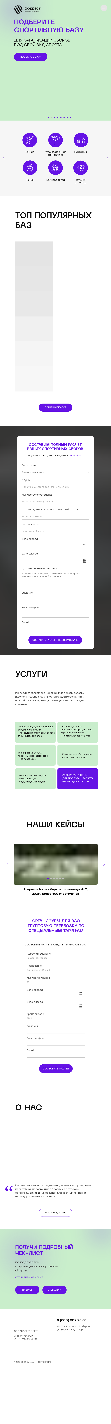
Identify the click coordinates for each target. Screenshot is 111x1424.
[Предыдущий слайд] (4, 158)
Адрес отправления (39, 953)
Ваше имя (27, 592)
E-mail (25, 622)
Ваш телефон (30, 607)
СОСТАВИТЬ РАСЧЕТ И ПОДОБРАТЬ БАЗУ (55, 640)
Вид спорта (29, 465)
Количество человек (39, 978)
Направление (30, 524)
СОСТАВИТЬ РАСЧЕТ (56, 1068)
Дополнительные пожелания (39, 568)
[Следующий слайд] (107, 158)
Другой (26, 480)
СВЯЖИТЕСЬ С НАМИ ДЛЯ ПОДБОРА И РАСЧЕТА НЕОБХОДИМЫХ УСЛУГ (77, 778)
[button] (27, 1290)
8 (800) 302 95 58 (71, 1320)
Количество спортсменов (37, 494)
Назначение (34, 965)
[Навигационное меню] (103, 8)
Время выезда (35, 1014)
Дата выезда (30, 553)
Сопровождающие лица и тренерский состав (50, 509)
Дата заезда (30, 539)
